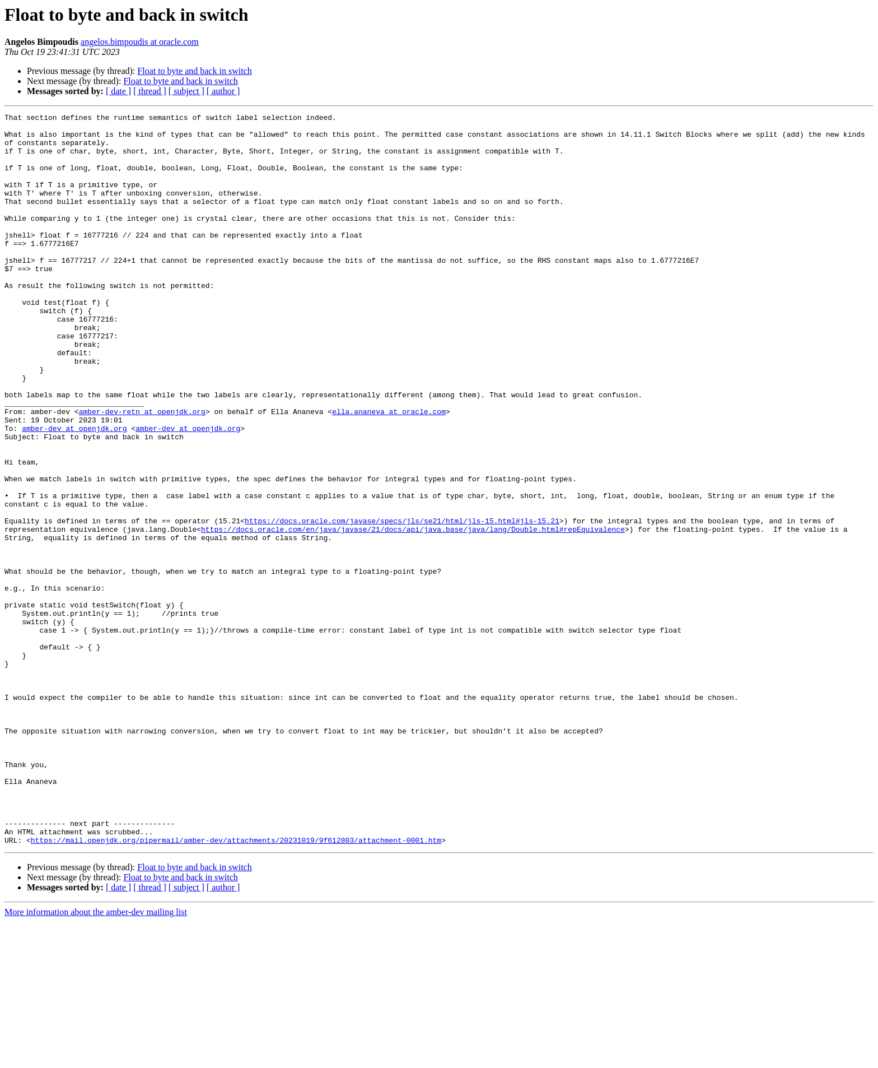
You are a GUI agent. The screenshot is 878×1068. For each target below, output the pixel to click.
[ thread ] (149, 91)
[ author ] (223, 91)
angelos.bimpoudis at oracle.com (140, 42)
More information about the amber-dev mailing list (95, 1058)
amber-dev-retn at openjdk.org (142, 472)
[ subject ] (186, 91)
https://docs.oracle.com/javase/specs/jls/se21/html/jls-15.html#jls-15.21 (402, 603)
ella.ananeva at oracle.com (389, 472)
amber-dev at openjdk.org (74, 492)
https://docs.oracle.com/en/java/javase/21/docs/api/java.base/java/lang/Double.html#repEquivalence (413, 613)
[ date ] (118, 91)
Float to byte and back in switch (194, 71)
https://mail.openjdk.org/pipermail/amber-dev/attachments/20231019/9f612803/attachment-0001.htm (236, 986)
